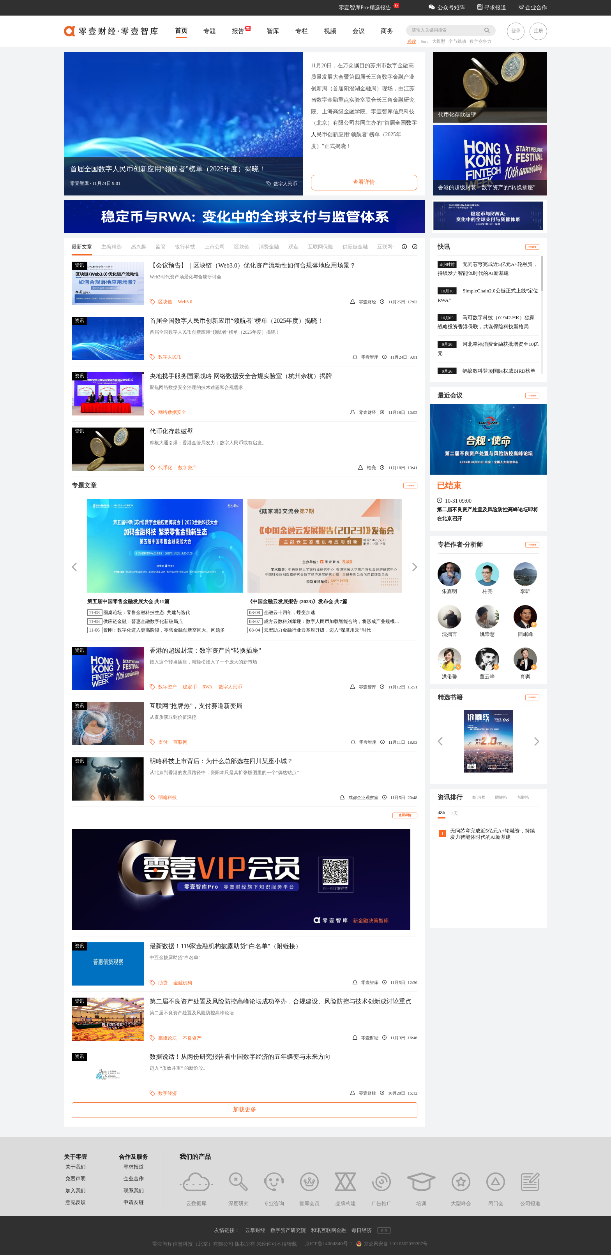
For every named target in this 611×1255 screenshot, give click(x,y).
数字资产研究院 (288, 1230)
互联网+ (386, 247)
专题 (209, 31)
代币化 (165, 467)
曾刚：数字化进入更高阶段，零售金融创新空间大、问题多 (164, 630)
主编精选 (111, 247)
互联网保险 (320, 247)
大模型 (439, 41)
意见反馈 (75, 1202)
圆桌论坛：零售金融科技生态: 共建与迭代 (146, 612)
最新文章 (82, 247)
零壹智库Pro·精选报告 (365, 8)
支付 (163, 742)
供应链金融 (355, 247)
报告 (241, 30)
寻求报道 (491, 8)
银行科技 (185, 247)
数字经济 (167, 1093)
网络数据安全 (172, 412)
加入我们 (75, 1190)
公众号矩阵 (447, 8)
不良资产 (192, 1038)
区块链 (241, 247)
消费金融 (269, 247)
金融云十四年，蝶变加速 (289, 612)
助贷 (163, 983)
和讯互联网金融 (328, 1230)
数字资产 (187, 467)
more (410, 485)
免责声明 (75, 1178)
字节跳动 (458, 41)
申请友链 (134, 1202)
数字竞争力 (480, 41)
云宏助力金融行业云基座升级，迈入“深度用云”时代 (317, 630)
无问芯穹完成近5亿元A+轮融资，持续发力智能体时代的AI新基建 (492, 834)
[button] (404, 246)
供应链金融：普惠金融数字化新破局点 (143, 621)
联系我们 (134, 1190)
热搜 (411, 41)
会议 (358, 31)
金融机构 (182, 983)
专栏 (301, 31)
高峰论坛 (167, 1038)
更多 (383, 1231)
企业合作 (533, 8)
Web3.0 (185, 302)
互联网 (180, 742)
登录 (516, 30)
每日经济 (361, 1230)
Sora (425, 41)
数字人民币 (170, 357)
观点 (293, 247)
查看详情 (405, 815)
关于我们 (75, 1167)
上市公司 (215, 247)
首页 (181, 30)
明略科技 (167, 797)
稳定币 (190, 687)
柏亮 (371, 467)
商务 (387, 31)
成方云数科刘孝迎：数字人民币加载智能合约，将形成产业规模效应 (334, 621)
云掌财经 (255, 1230)
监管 (160, 247)
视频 (330, 31)
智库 (273, 31)
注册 (538, 30)
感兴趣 (138, 247)
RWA (208, 687)
